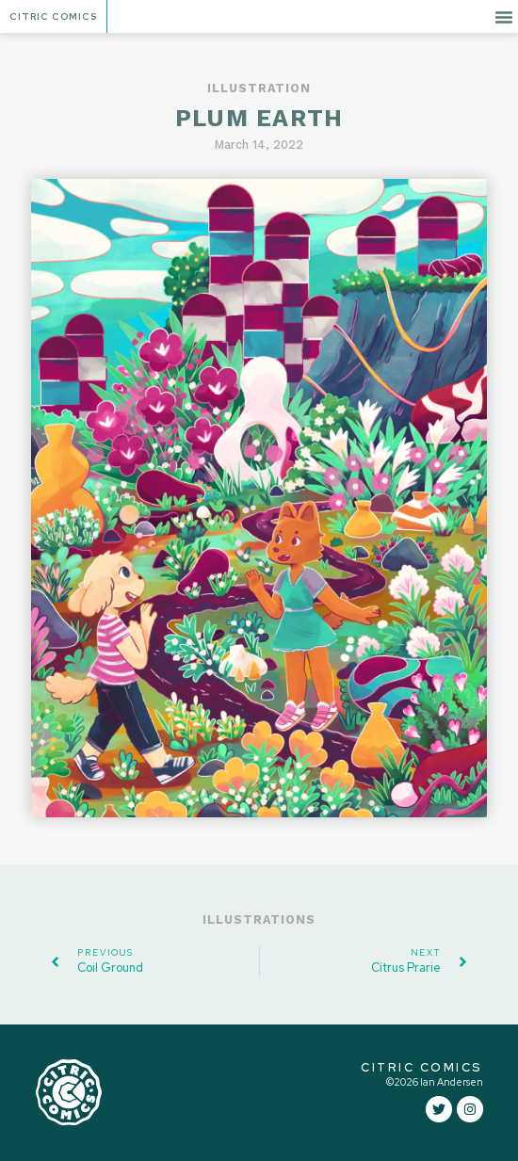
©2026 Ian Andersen (434, 1081)
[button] (504, 17)
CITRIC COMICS (422, 1067)
